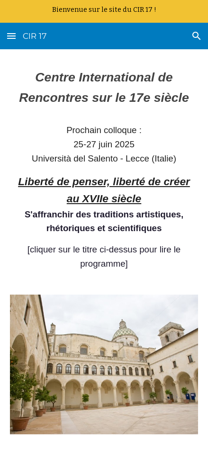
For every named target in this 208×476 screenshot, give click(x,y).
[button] (11, 36)
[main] (104, 178)
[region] (104, 11)
